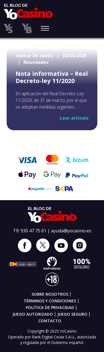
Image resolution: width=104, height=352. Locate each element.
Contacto (49, 320)
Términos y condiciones (50, 300)
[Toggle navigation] (45, 29)
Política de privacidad (50, 307)
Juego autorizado (32, 314)
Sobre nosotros (50, 294)
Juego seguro (72, 314)
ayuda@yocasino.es (71, 231)
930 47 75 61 (33, 231)
